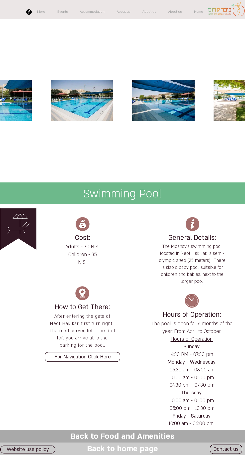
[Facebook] (29, 12)
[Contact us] (226, 449)
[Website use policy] (27, 450)
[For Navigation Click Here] (82, 357)
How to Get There (82, 307)
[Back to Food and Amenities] (122, 436)
